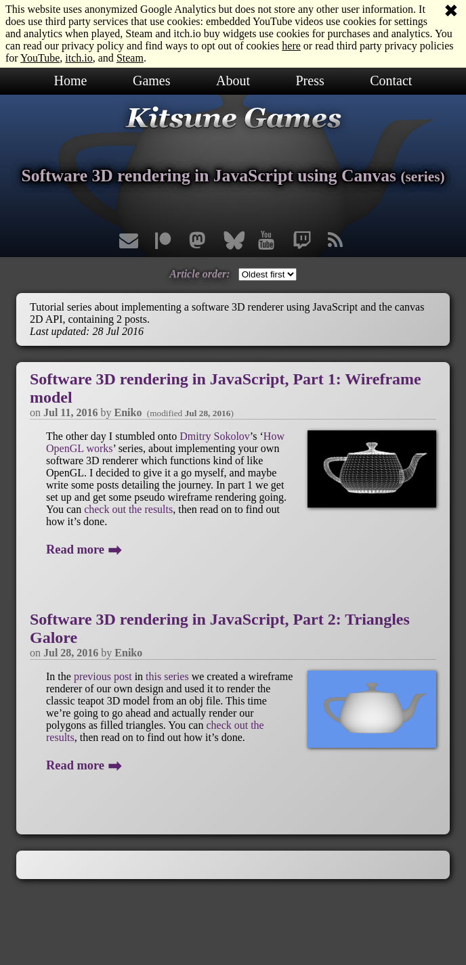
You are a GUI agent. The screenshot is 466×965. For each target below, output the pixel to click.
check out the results (128, 509)
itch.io (78, 58)
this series (167, 676)
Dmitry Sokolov (214, 436)
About (233, 80)
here (291, 45)
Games (152, 80)
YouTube (40, 58)
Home (70, 80)
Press (309, 80)
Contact (391, 80)
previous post (103, 676)
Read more (83, 549)
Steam (130, 58)
